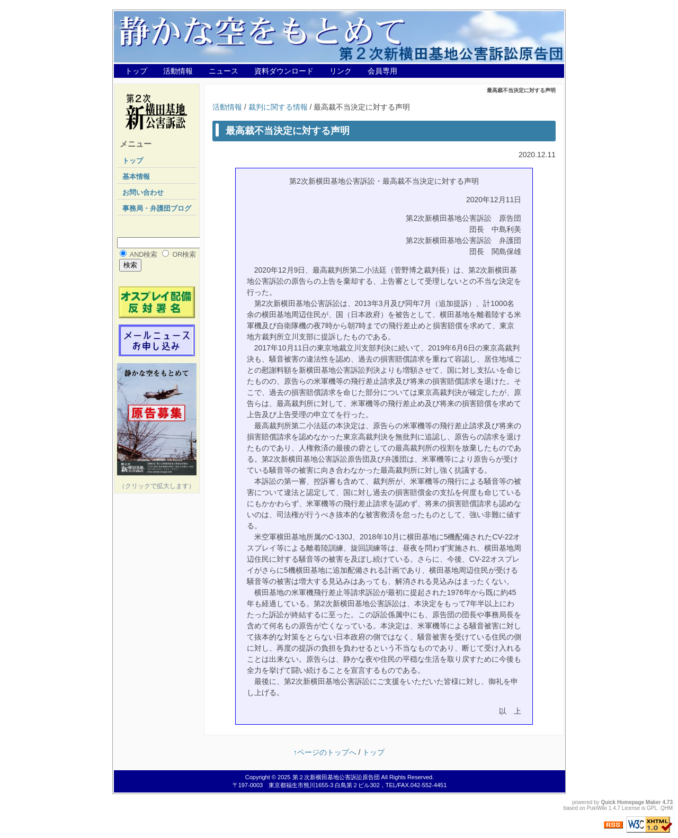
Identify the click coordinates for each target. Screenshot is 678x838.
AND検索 (144, 254)
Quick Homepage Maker (631, 802)
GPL (652, 808)
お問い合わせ (143, 192)
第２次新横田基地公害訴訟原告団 (336, 777)
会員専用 (382, 71)
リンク (340, 71)
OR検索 (184, 254)
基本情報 (136, 177)
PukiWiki (597, 808)
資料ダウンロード (284, 71)
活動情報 (178, 71)
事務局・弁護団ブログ (156, 208)
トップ (136, 71)
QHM (667, 808)
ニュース (223, 71)
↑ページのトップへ (324, 752)
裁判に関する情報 (278, 107)
